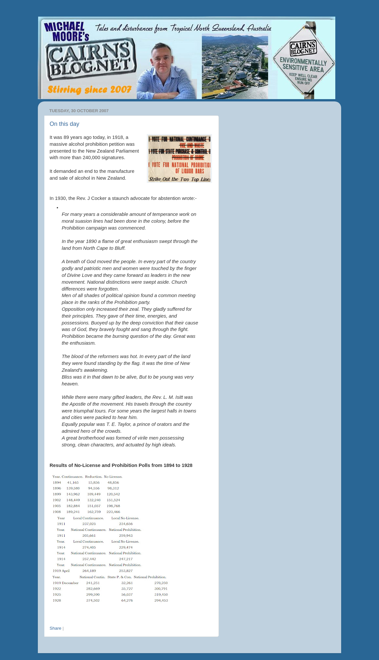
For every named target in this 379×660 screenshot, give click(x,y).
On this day (64, 124)
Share (55, 628)
